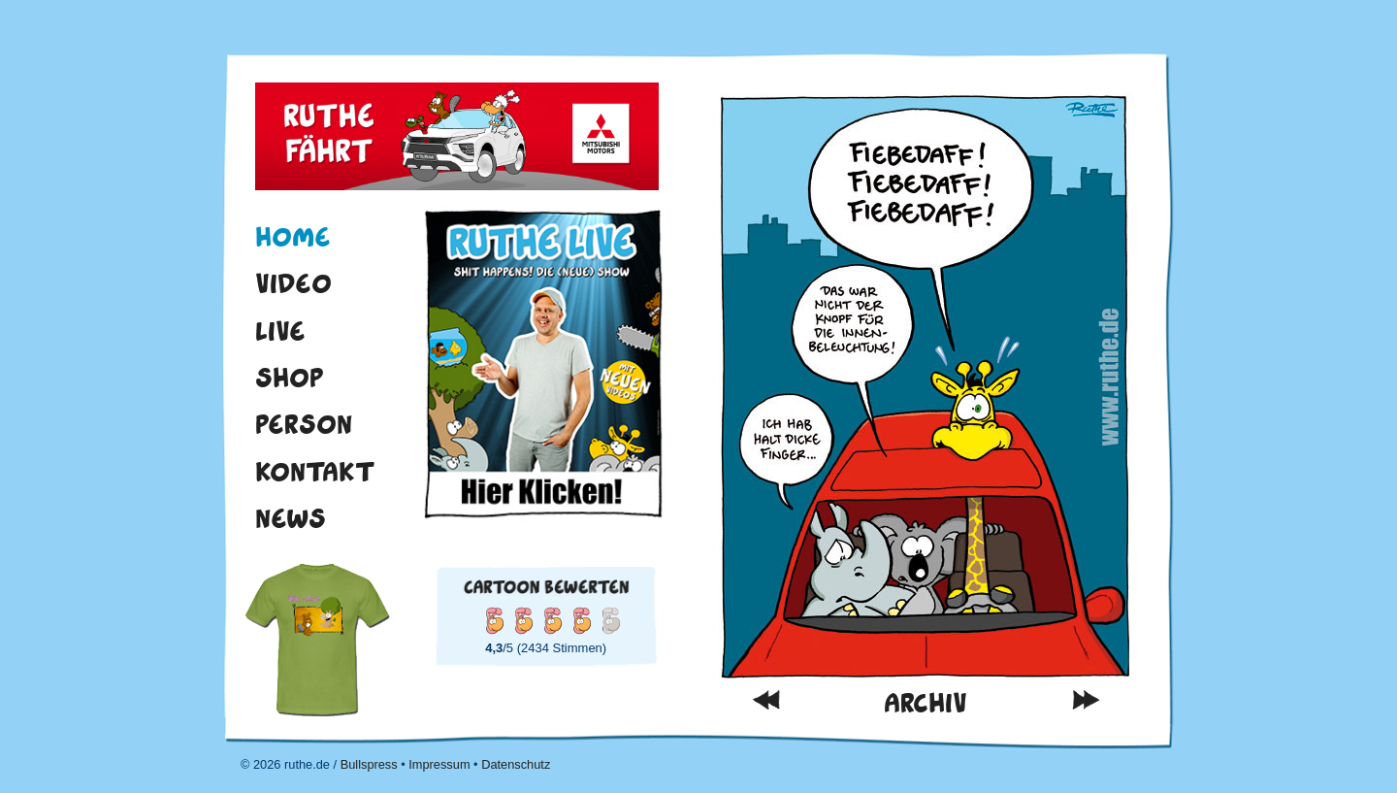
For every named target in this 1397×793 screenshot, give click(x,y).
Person (303, 424)
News (290, 518)
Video (293, 283)
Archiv (925, 703)
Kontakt (315, 471)
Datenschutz (515, 764)
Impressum (439, 764)
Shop (289, 377)
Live (280, 331)
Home (293, 236)
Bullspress (369, 764)
